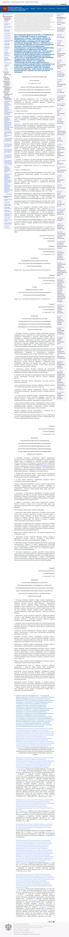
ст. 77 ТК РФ (59, 316)
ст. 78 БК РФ (59, 262)
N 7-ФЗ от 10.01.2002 (61, 95)
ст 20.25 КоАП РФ (61, 241)
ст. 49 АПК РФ (60, 371)
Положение (17, 116)
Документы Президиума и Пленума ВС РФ (8, 98)
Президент (52, 8)
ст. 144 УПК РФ (60, 327)
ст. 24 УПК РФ (60, 346)
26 (22, 207)
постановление (21, 769)
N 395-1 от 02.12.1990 (61, 209)
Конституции (51, 208)
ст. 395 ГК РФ (60, 231)
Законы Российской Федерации (7, 78)
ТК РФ (5, 67)
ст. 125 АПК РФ (60, 392)
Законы (45, 8)
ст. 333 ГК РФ (60, 217)
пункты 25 (17, 207)
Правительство (61, 8)
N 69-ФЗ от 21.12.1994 (61, 27)
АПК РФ (6, 21)
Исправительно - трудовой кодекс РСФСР (8, 214)
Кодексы (39, 8)
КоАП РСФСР (7, 217)
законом (45, 464)
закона (37, 99)
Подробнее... (9, 194)
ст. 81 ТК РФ (59, 251)
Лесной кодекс (7, 62)
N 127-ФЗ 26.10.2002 (61, 167)
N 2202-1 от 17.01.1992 (61, 160)
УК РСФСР (6, 225)
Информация (6, 1)
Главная (32, 8)
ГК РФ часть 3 (7, 36)
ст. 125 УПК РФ (60, 337)
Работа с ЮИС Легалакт (31, 1)
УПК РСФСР (7, 227)
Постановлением (23, 811)
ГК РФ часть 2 (7, 34)
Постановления (50, 832)
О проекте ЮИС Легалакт (18, 1)
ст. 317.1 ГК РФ (60, 223)
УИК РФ (6, 69)
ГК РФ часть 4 (7, 38)
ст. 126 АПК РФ (60, 361)
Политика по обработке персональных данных (27, 934)
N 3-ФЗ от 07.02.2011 (61, 103)
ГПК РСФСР (7, 202)
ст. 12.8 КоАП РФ (60, 278)
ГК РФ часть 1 (7, 33)
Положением (20, 775)
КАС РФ (6, 49)
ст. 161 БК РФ (59, 304)
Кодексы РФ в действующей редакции (7, 19)
